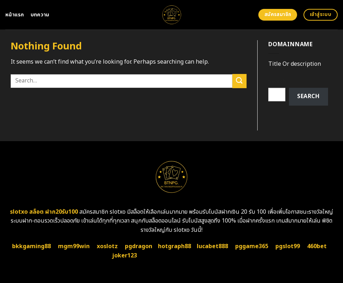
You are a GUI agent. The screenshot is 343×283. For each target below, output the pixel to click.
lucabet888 (212, 246)
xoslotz (107, 246)
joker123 (124, 255)
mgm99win (74, 246)
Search (277, 81)
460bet (317, 246)
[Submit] (239, 81)
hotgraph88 (174, 246)
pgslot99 (287, 246)
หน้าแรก (14, 14)
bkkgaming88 (31, 246)
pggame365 (251, 246)
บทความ (40, 14)
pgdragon (138, 246)
